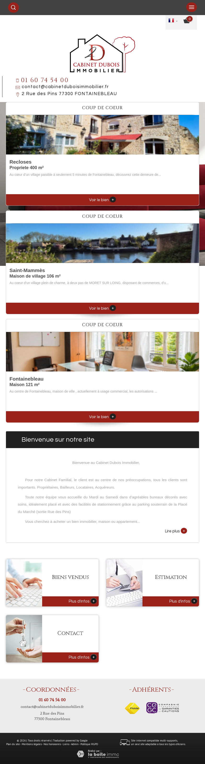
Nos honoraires (52, 744)
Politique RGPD (89, 744)
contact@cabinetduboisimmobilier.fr (65, 87)
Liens (66, 744)
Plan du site (13, 744)
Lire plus (176, 531)
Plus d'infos (82, 601)
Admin (75, 744)
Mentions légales (32, 744)
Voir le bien (102, 200)
